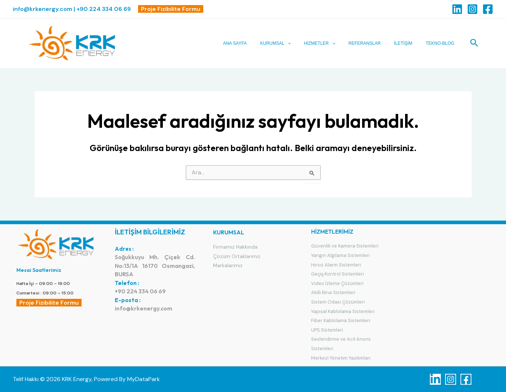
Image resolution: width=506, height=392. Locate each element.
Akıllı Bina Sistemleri (333, 292)
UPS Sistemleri (327, 330)
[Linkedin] (457, 9)
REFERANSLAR (370, 43)
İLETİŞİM (407, 43)
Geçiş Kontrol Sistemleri (338, 274)
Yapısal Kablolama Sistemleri (343, 311)
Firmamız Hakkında (235, 246)
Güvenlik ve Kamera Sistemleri (345, 246)
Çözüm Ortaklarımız (236, 256)
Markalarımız (228, 265)
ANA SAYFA (248, 43)
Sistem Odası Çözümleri (338, 302)
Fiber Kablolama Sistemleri (340, 320)
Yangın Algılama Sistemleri (340, 255)
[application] (298, 43)
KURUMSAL (286, 43)
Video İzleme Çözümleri (337, 283)
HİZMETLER (328, 43)
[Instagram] (472, 9)
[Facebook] (487, 9)
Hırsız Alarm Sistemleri (336, 265)
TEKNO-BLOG (441, 43)
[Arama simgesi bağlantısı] (474, 43)
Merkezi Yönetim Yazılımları (341, 358)
